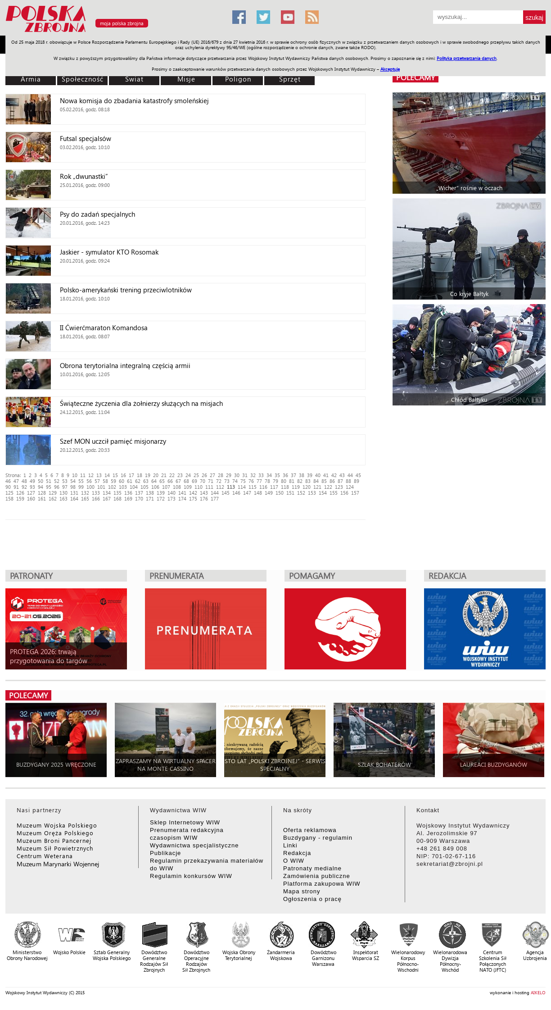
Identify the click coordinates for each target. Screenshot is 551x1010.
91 (16, 487)
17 (131, 475)
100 (90, 487)
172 (161, 498)
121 (317, 487)
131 (74, 493)
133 (96, 493)
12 (91, 475)
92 (24, 487)
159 (20, 498)
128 (42, 493)
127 (31, 493)
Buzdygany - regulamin (317, 837)
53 (65, 481)
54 (73, 481)
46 (8, 481)
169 (128, 498)
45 (358, 475)
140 (171, 493)
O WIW (293, 860)
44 (350, 475)
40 (318, 475)
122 (328, 487)
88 (348, 481)
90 (8, 487)
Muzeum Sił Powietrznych (55, 848)
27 (212, 475)
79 (275, 481)
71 (210, 481)
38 (301, 475)
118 (285, 487)
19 (147, 475)
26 (204, 475)
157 (355, 493)
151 (290, 493)
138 (150, 493)
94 (40, 487)
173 (171, 498)
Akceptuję (390, 69)
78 (267, 481)
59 (113, 481)
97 (65, 487)
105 (144, 487)
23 (180, 475)
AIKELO (538, 992)
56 (89, 481)
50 (40, 481)
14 (107, 475)
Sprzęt (290, 78)
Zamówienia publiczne (316, 876)
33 (261, 475)
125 (9, 493)
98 (73, 487)
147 (247, 493)
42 (334, 475)
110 (198, 487)
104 (134, 487)
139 (161, 493)
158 (9, 498)
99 (81, 487)
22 (172, 475)
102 (112, 487)
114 (242, 487)
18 (139, 475)
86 (332, 481)
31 (245, 475)
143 (204, 493)
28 (220, 475)
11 (83, 475)
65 (162, 481)
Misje (186, 78)
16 (123, 475)
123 (339, 487)
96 (56, 487)
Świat (134, 78)
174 (182, 498)
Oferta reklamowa (310, 830)
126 (20, 493)
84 (316, 481)
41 (326, 475)
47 (16, 481)
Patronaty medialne (312, 868)
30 (236, 475)
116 (263, 487)
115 (252, 487)
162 (53, 498)
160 (31, 498)
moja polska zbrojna (122, 23)
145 (225, 493)
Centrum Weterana (45, 856)
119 (296, 487)
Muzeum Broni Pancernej (54, 840)
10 (74, 475)
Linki (290, 845)
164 (74, 498)
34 (269, 475)
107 (166, 487)
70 (202, 481)
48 (24, 481)
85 (324, 481)
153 (312, 493)
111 (209, 487)
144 (215, 493)
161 (42, 498)
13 (99, 475)
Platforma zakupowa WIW (322, 883)
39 (309, 475)
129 (53, 493)
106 (155, 487)
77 (259, 481)
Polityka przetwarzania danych (467, 58)
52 (56, 481)
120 (307, 487)
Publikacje (165, 853)
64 (154, 481)
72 (218, 481)
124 (350, 487)
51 (48, 481)
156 (344, 493)
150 (280, 493)
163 (63, 498)
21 (164, 475)
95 (48, 487)
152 (301, 493)
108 (177, 487)
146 (236, 493)
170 (139, 498)
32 (253, 475)
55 (81, 481)
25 (196, 475)
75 (243, 481)
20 (155, 475)
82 (300, 481)
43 (342, 475)
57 (97, 481)
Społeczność (83, 78)
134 (107, 493)
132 (85, 493)
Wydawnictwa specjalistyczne (194, 845)
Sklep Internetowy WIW (185, 822)
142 (193, 493)
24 (188, 475)
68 (186, 481)
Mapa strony (302, 891)
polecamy (415, 77)
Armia (31, 78)
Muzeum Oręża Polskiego (55, 833)
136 (128, 493)
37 (293, 475)
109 (188, 487)
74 (235, 481)
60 (121, 481)
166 (96, 498)
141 (182, 493)
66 (170, 481)
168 (117, 498)
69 (194, 481)
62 (137, 481)
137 (139, 493)
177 (215, 498)
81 (291, 481)
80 (283, 481)
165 (85, 498)
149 (269, 493)
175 (193, 498)
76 (251, 481)
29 (228, 475)
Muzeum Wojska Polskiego (57, 825)
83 (308, 481)
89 (356, 481)
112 (220, 487)
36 (285, 475)
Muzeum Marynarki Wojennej (58, 864)
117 (274, 487)
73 (227, 481)
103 (123, 487)
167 (107, 498)
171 (150, 498)
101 (101, 487)
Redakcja (297, 853)
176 (204, 498)
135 (117, 493)
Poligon (238, 78)
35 (277, 475)
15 (115, 475)
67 (178, 481)
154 (323, 493)
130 (63, 493)
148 (258, 493)
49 (32, 481)
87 (340, 481)
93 (32, 487)
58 (105, 481)
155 (334, 493)
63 (146, 481)
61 (129, 481)
